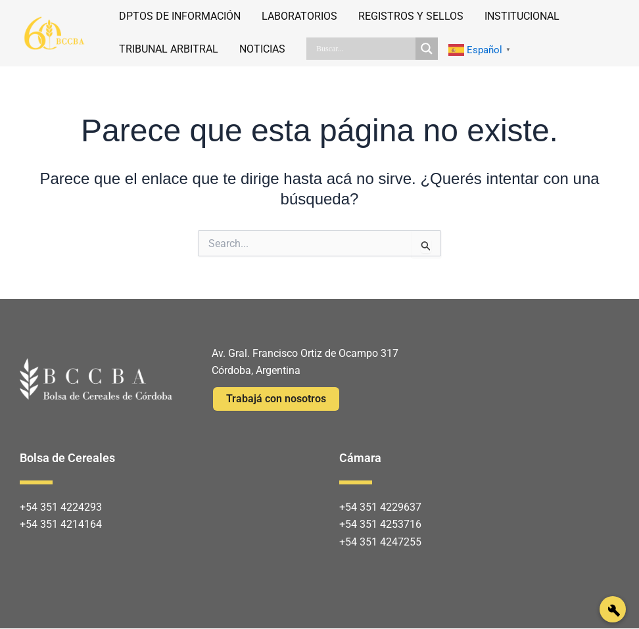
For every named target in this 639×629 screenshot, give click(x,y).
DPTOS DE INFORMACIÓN (180, 16)
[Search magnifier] (426, 48)
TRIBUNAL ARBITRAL (168, 49)
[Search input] (364, 48)
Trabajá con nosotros (276, 398)
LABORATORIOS (299, 16)
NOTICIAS (262, 49)
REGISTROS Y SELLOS (410, 16)
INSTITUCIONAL (522, 16)
